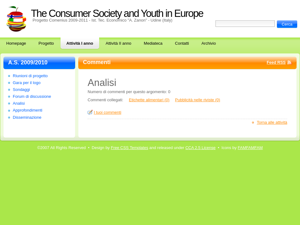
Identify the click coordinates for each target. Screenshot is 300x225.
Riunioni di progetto (30, 75)
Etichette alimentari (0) (149, 100)
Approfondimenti (27, 110)
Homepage (16, 43)
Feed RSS (276, 62)
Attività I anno (79, 43)
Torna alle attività (272, 122)
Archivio (208, 43)
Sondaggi (21, 89)
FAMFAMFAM (250, 147)
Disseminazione (27, 117)
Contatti (182, 43)
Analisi (19, 103)
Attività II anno (118, 43)
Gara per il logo (27, 82)
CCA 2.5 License (200, 147)
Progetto (46, 43)
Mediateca (153, 43)
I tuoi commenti (107, 112)
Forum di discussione (32, 96)
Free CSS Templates (129, 147)
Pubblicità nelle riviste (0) (197, 100)
